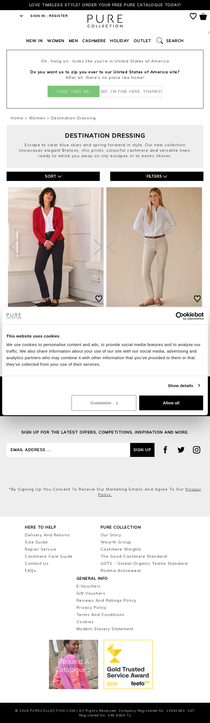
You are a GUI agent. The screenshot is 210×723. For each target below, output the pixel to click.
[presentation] (105, 471)
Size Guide (36, 542)
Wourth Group (116, 542)
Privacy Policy (92, 607)
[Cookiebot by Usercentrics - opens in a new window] (180, 316)
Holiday (119, 40)
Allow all (171, 403)
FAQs (30, 570)
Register (58, 16)
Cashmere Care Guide (49, 556)
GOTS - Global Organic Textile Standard (144, 563)
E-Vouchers (89, 586)
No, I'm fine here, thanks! (131, 91)
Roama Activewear (121, 570)
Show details (180, 385)
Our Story (111, 534)
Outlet (142, 40)
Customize (104, 403)
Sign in (37, 16)
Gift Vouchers (91, 593)
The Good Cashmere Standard (134, 556)
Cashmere (94, 40)
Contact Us (37, 563)
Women (56, 40)
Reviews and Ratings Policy (106, 600)
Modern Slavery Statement (105, 628)
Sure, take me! (74, 91)
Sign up (142, 449)
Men (73, 40)
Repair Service (40, 549)
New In (34, 40)
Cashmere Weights (121, 549)
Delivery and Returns (47, 534)
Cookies (85, 621)
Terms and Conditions (101, 614)
